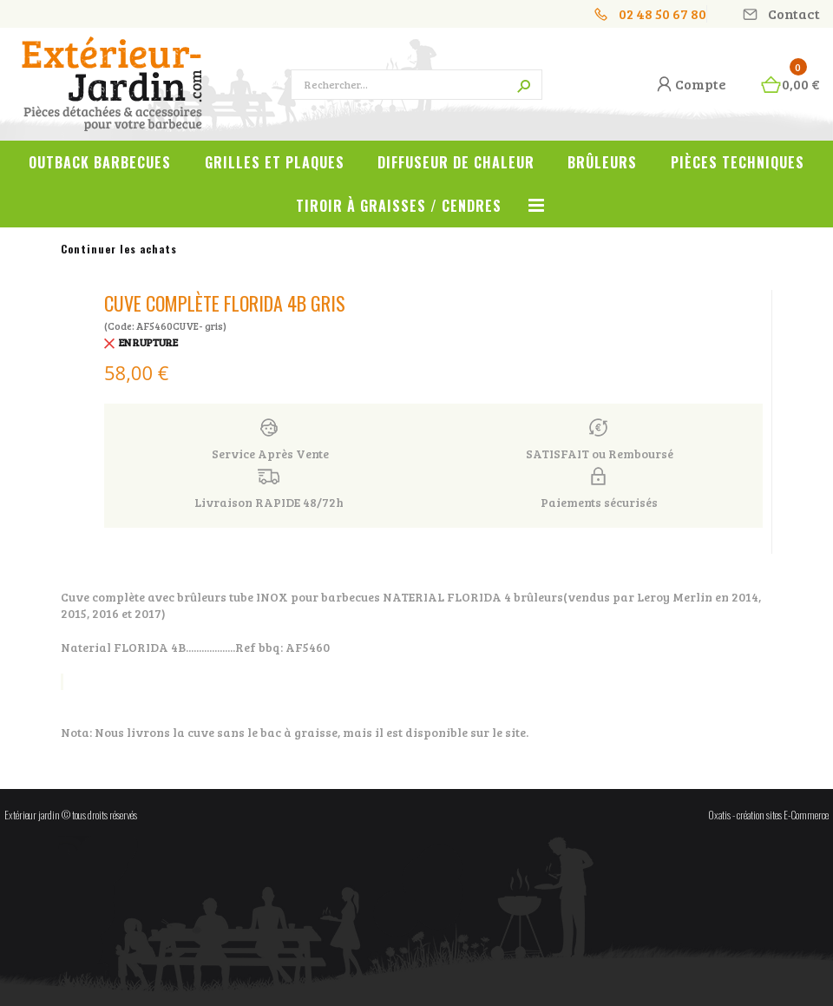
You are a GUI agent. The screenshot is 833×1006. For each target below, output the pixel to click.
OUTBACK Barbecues (100, 162)
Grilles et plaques (274, 162)
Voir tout (536, 214)
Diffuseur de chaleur (456, 162)
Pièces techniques (737, 162)
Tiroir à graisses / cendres (399, 205)
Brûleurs (602, 162)
